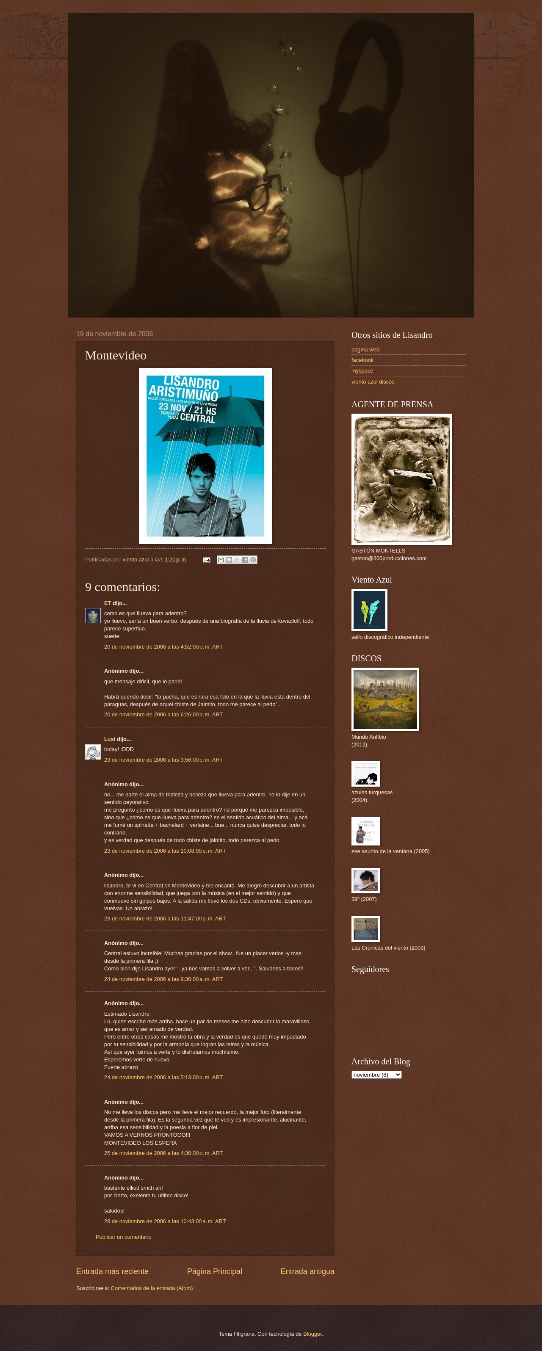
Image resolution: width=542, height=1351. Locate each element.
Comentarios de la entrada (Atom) (152, 1288)
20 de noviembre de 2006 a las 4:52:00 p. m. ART (163, 647)
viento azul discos (373, 382)
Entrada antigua (308, 1271)
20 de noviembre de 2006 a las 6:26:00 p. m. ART (163, 714)
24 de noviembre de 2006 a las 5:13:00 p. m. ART (163, 1077)
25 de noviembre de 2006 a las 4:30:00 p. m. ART (163, 1153)
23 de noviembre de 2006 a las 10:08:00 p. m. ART (165, 851)
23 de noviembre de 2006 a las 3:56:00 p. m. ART (163, 760)
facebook (362, 360)
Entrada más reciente (112, 1271)
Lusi (109, 739)
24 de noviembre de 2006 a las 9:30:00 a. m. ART (163, 979)
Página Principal (214, 1271)
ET (107, 603)
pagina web (365, 349)
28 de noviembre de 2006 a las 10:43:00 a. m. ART (165, 1221)
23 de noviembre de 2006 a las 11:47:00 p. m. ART (165, 918)
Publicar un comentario (124, 1237)
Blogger (312, 1334)
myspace (362, 370)
